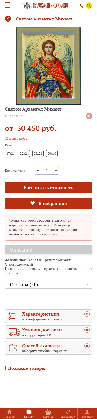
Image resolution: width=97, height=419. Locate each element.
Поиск (89, 6)
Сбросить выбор (16, 138)
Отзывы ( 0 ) (24, 284)
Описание (21, 249)
